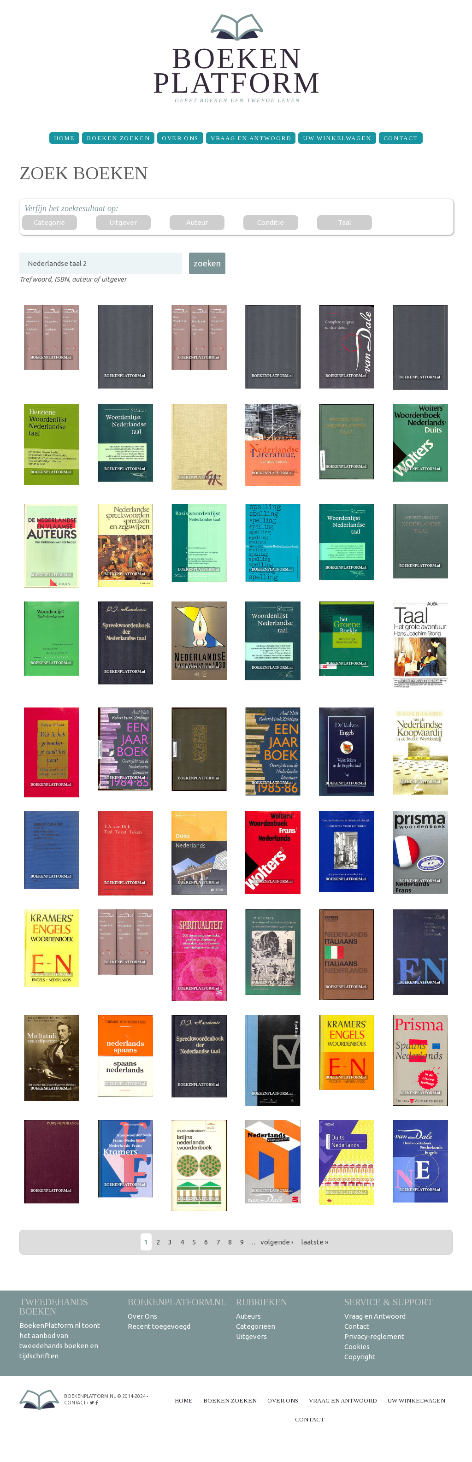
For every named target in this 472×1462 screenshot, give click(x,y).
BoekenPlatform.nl (177, 1302)
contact (75, 1402)
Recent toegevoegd (159, 1326)
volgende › (276, 1242)
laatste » (314, 1242)
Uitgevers (251, 1336)
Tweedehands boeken (53, 1306)
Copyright (359, 1357)
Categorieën (255, 1326)
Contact (401, 138)
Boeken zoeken (118, 138)
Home (64, 138)
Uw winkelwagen (337, 138)
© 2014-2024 (130, 1396)
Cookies (357, 1346)
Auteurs (248, 1316)
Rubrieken (261, 1302)
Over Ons (180, 138)
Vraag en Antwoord (251, 138)
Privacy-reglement (374, 1336)
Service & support (388, 1302)
